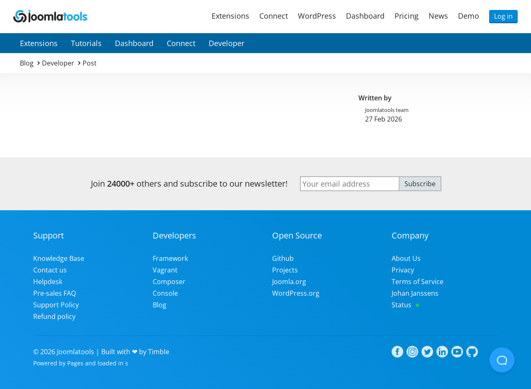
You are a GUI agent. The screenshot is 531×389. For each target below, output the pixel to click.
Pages (75, 363)
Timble (158, 351)
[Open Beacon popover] (502, 360)
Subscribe (420, 183)
